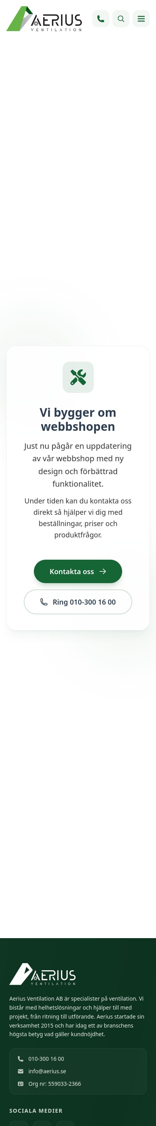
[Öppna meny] (141, 18)
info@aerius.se (42, 1071)
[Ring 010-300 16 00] (100, 18)
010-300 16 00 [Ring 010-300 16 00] (41, 1058)
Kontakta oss (77, 571)
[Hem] (45, 18)
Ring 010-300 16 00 (78, 602)
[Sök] (121, 18)
